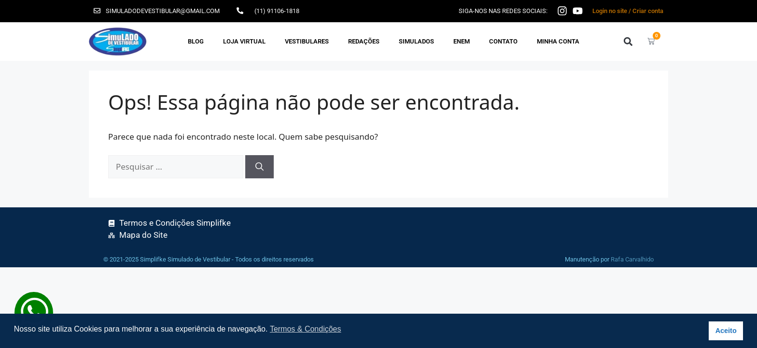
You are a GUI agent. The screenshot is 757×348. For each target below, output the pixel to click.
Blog (196, 41)
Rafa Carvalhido (632, 259)
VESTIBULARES (307, 41)
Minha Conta (558, 41)
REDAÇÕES (363, 41)
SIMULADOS (416, 41)
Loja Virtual (244, 41)
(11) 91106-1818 (276, 10)
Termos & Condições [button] (305, 329)
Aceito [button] (726, 330)
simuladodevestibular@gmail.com (163, 10)
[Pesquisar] (259, 166)
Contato (503, 41)
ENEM (461, 41)
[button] (628, 41)
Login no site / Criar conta (627, 10)
